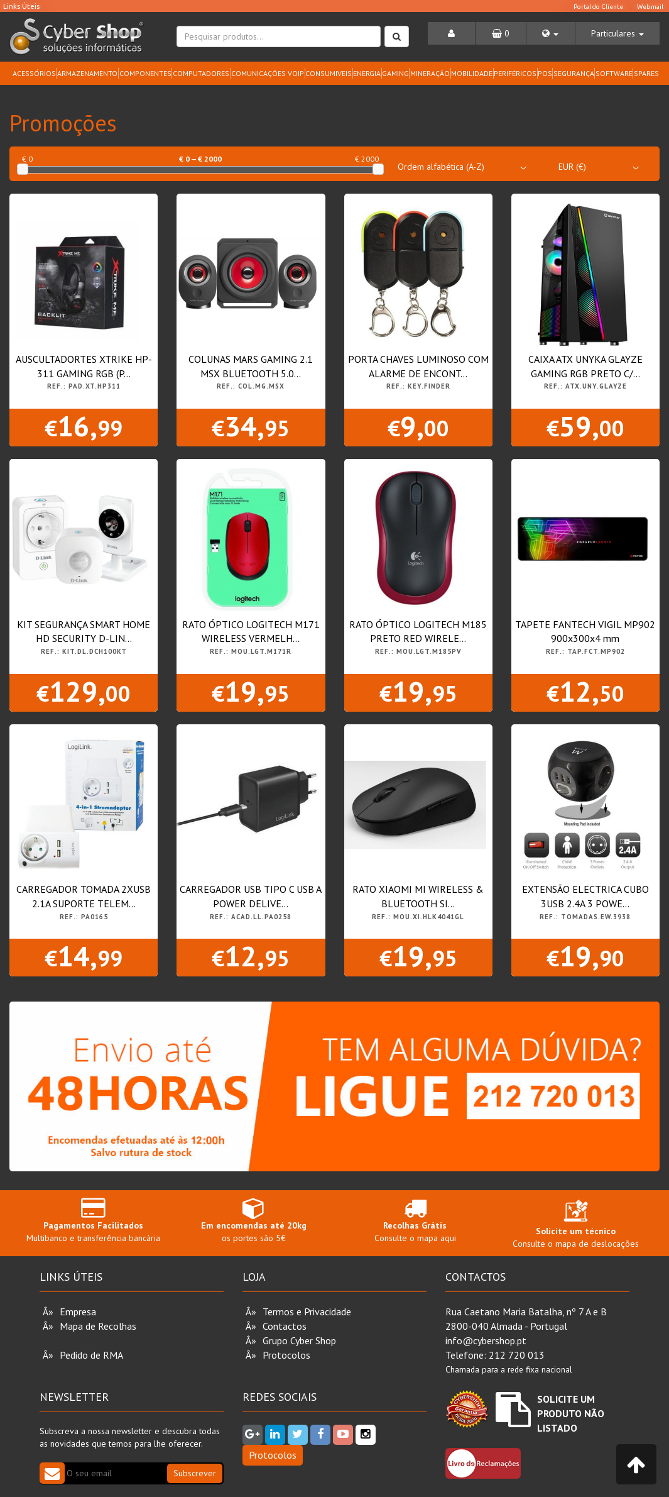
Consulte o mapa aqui (415, 1220)
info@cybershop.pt (485, 1340)
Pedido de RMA (91, 1355)
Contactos (285, 1326)
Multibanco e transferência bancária (93, 1220)
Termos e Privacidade (307, 1311)
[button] (550, 33)
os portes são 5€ (254, 1220)
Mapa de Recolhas (98, 1326)
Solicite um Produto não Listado (570, 1413)
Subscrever (194, 1473)
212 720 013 (517, 1355)
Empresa (78, 1311)
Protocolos (286, 1355)
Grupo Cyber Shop (299, 1340)
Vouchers (78, 1340)
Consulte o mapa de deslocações (576, 1226)
